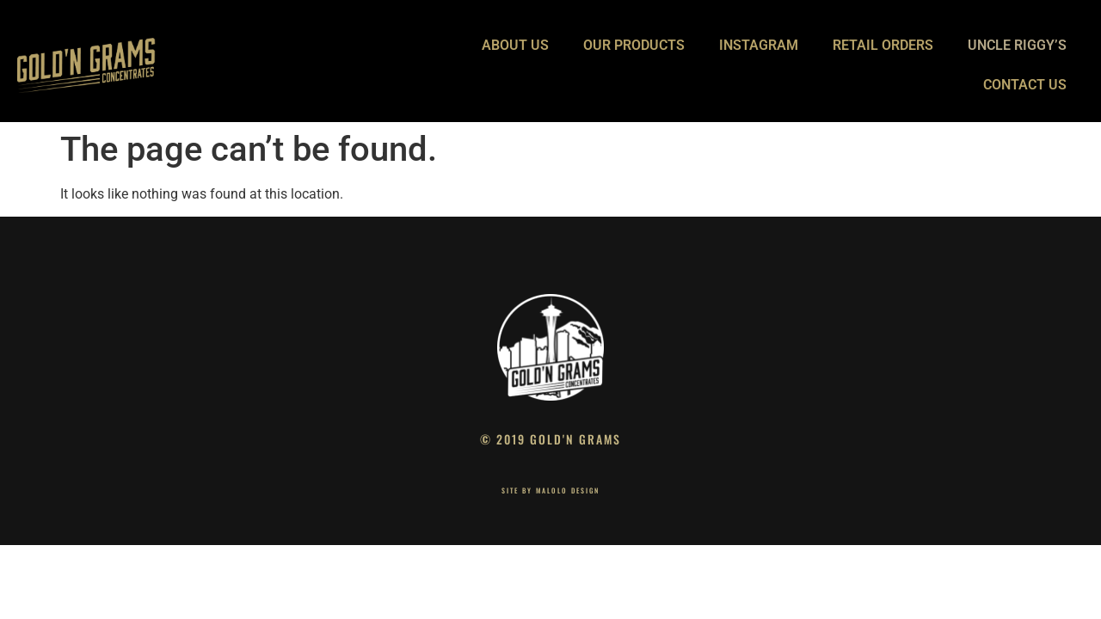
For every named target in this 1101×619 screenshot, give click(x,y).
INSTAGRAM (758, 45)
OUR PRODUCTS (634, 45)
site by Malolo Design (550, 490)
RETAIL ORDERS (883, 45)
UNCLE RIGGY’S (1017, 45)
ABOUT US (515, 45)
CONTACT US (1025, 85)
